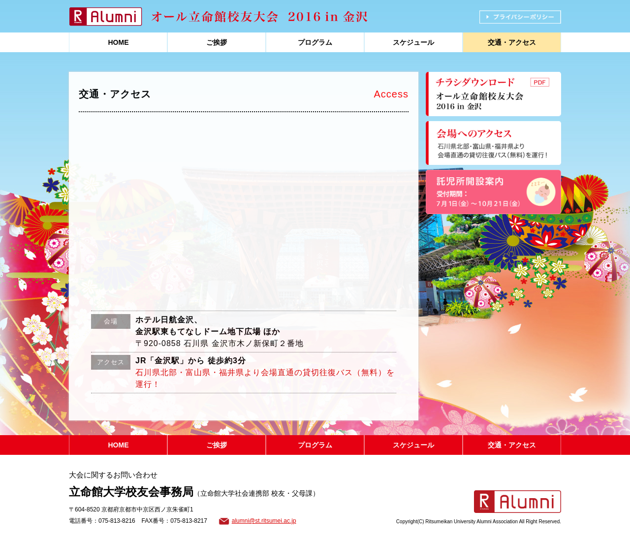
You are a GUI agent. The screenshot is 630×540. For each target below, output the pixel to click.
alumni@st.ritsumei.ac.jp (264, 520)
